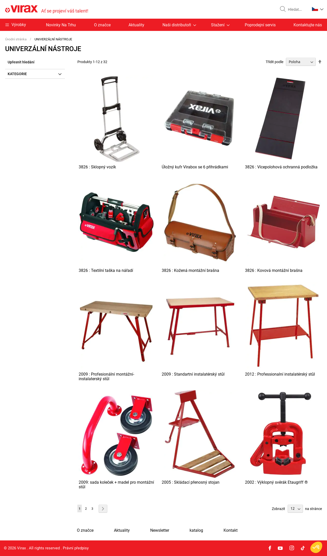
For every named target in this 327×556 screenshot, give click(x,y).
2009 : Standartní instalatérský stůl (193, 374)
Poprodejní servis (260, 24)
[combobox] (297, 9)
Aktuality (136, 24)
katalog (196, 530)
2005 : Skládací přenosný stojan (190, 482)
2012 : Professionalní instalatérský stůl (280, 374)
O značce (102, 24)
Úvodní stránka (16, 39)
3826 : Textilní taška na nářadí (106, 270)
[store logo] (46, 9)
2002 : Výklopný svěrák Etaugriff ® (276, 482)
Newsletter (159, 530)
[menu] (163, 25)
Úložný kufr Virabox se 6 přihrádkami (195, 167)
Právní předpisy (76, 548)
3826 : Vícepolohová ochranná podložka (281, 167)
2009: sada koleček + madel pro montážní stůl (116, 484)
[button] (317, 9)
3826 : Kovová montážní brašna (273, 270)
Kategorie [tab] (17, 74)
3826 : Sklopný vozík (97, 167)
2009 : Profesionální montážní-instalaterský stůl (106, 376)
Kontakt (231, 530)
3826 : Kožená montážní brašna (190, 270)
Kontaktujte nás (308, 24)
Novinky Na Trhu (61, 24)
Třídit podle (274, 62)
